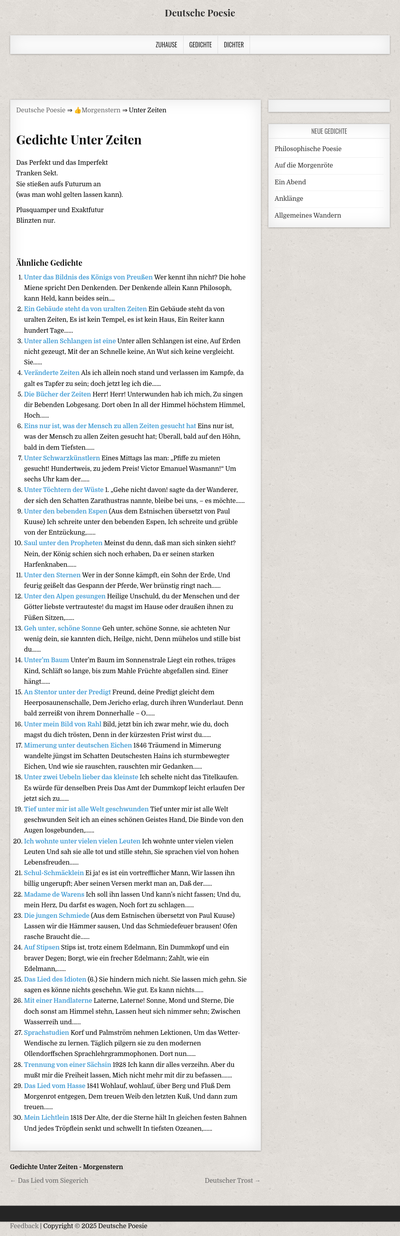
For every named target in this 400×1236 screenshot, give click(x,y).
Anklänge (289, 198)
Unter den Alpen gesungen (65, 596)
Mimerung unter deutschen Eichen (79, 745)
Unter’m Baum (47, 660)
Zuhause (166, 44)
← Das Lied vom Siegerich (49, 1180)
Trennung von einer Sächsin (68, 1064)
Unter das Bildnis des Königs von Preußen (89, 277)
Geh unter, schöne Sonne (63, 628)
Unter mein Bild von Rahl (63, 724)
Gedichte (200, 44)
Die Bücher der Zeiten (58, 394)
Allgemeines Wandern (308, 215)
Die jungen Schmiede (57, 915)
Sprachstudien (47, 1032)
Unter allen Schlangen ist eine (71, 341)
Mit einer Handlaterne (59, 1000)
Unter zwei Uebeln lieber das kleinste (82, 777)
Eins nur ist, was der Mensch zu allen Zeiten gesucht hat (111, 426)
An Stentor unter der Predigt (68, 692)
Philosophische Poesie (308, 149)
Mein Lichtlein (47, 1117)
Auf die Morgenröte (304, 165)
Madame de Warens (55, 894)
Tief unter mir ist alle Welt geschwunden (87, 809)
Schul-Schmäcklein (55, 873)
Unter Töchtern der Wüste (64, 490)
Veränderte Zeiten (52, 373)
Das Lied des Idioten (56, 979)
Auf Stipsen (42, 947)
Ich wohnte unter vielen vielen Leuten (83, 841)
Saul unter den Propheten (64, 543)
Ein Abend (290, 182)
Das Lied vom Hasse (55, 1086)
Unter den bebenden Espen (66, 511)
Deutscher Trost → (233, 1180)
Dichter (234, 44)
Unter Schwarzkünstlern (63, 458)
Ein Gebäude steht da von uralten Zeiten (86, 309)
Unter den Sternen (53, 575)
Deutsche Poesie (200, 12)
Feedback (24, 1226)
